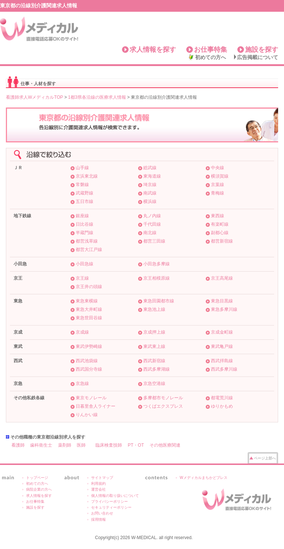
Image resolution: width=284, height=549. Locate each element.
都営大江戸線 (89, 249)
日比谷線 (84, 224)
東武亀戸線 (222, 346)
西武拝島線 (222, 360)
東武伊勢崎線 (89, 346)
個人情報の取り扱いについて (115, 496)
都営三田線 (154, 241)
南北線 (150, 232)
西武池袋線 (87, 360)
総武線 (150, 167)
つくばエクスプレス (163, 406)
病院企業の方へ (39, 489)
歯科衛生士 (41, 445)
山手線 (82, 167)
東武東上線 (154, 346)
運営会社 (98, 489)
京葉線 (217, 184)
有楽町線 (220, 224)
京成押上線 (154, 332)
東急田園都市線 (158, 300)
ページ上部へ (265, 458)
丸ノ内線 (152, 215)
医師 (81, 445)
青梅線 (217, 193)
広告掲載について (257, 57)
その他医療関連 (165, 445)
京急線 (82, 383)
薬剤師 (64, 445)
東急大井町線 (89, 309)
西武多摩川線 (224, 369)
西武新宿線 (154, 360)
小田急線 (84, 263)
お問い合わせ (102, 513)
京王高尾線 (222, 278)
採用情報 (98, 519)
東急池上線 (154, 309)
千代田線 (152, 224)
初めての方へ (210, 57)
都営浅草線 (87, 241)
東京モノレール (91, 397)
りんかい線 (87, 414)
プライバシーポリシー (109, 501)
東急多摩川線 (224, 309)
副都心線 (220, 232)
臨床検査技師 (109, 445)
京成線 (82, 332)
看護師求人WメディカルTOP (34, 97)
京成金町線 (222, 332)
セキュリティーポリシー (111, 507)
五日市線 (84, 201)
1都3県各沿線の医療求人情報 (97, 97)
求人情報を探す (153, 49)
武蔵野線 (84, 193)
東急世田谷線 (89, 317)
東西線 (217, 215)
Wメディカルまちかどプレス (203, 478)
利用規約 (98, 483)
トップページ (37, 478)
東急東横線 (87, 300)
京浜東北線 (87, 176)
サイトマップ (102, 478)
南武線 (150, 193)
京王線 (82, 278)
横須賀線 (220, 176)
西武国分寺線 (89, 369)
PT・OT (136, 445)
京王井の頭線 (89, 286)
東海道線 (152, 176)
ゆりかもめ (222, 406)
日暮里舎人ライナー (95, 406)
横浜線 (150, 201)
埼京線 (150, 184)
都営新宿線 (222, 241)
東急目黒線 (222, 300)
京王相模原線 (156, 278)
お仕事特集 (210, 49)
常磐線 (82, 184)
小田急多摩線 (156, 263)
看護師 (18, 445)
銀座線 (82, 215)
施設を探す (261, 49)
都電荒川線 (222, 397)
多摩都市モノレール (163, 397)
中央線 (217, 167)
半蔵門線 (84, 232)
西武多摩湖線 (156, 369)
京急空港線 (154, 383)
